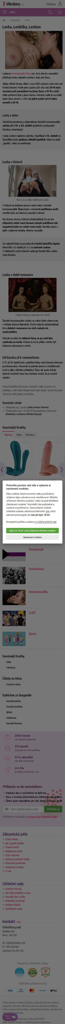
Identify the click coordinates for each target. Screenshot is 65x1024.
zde (47, 511)
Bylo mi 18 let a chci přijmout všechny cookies (32, 530)
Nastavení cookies (32, 537)
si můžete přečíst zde (45, 522)
